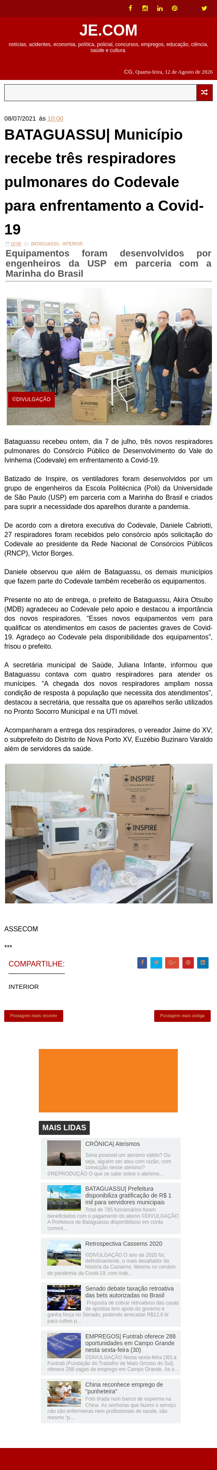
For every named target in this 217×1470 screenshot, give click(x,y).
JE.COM (108, 30)
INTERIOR (72, 260)
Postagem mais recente (33, 1034)
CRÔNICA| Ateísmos (112, 1165)
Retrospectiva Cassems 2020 (123, 1265)
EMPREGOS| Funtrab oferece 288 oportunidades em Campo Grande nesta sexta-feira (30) (130, 1364)
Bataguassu (45, 260)
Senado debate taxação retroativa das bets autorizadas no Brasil (129, 1313)
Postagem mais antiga (182, 1034)
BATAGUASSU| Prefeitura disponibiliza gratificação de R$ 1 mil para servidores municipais (128, 1217)
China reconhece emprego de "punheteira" (124, 1410)
